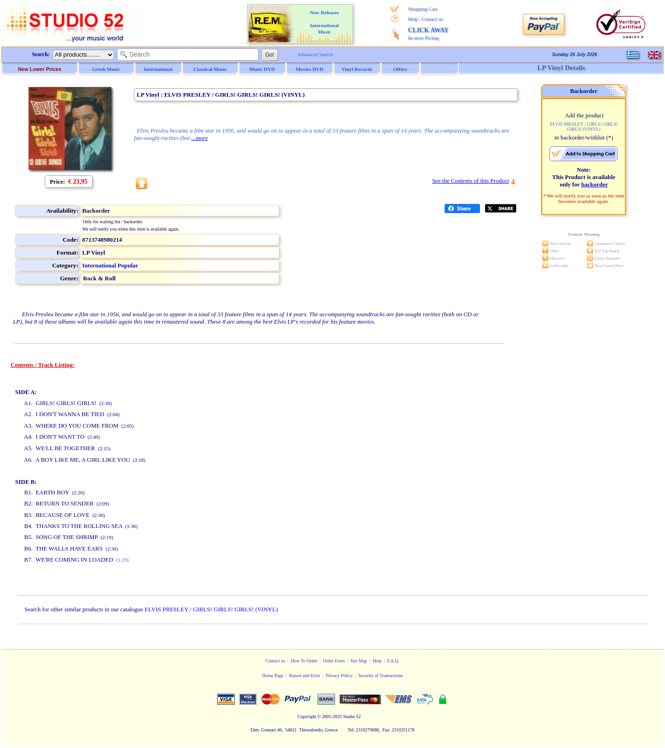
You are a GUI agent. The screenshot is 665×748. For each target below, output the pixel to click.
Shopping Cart (422, 9)
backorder (594, 184)
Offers (400, 69)
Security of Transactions (380, 675)
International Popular (110, 265)
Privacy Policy (339, 675)
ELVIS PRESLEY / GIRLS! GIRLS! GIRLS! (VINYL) (211, 609)
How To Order (304, 660)
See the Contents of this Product (470, 180)
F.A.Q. (393, 660)
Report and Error (304, 675)
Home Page (272, 675)
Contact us (432, 19)
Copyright (306, 716)
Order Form (334, 660)
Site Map (358, 660)
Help (412, 19)
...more (199, 137)
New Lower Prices (39, 69)
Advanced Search (315, 54)
